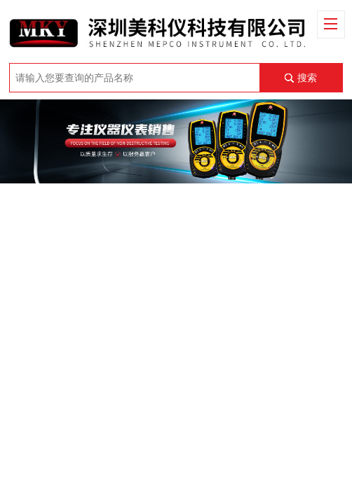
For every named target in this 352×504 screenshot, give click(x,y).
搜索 (307, 77)
